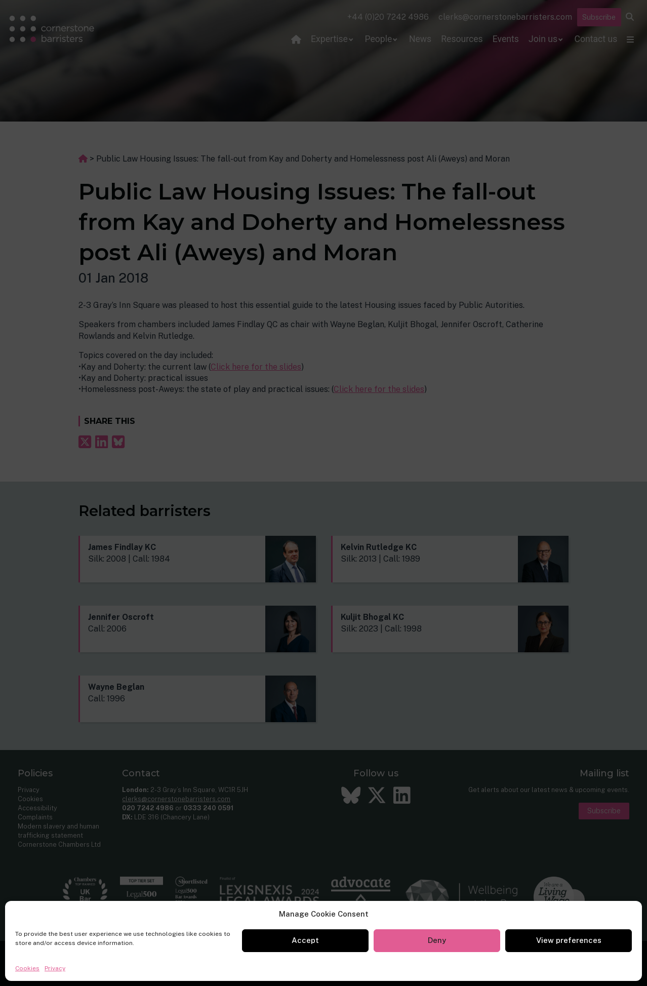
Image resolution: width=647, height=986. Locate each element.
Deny (437, 940)
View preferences (568, 940)
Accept (305, 940)
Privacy (55, 968)
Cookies (27, 968)
